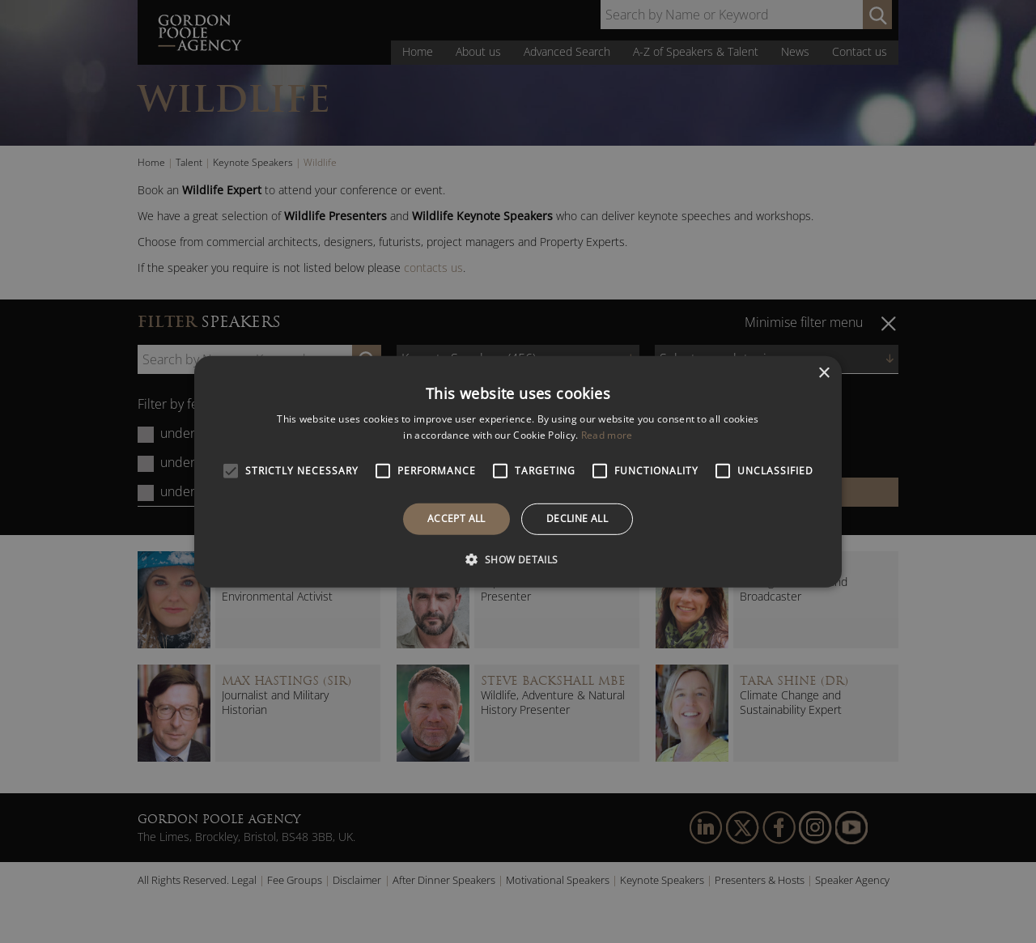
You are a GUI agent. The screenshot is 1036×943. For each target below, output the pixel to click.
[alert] (518, 471)
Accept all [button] (456, 518)
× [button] (823, 373)
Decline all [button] (577, 518)
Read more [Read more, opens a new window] (607, 435)
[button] (518, 559)
